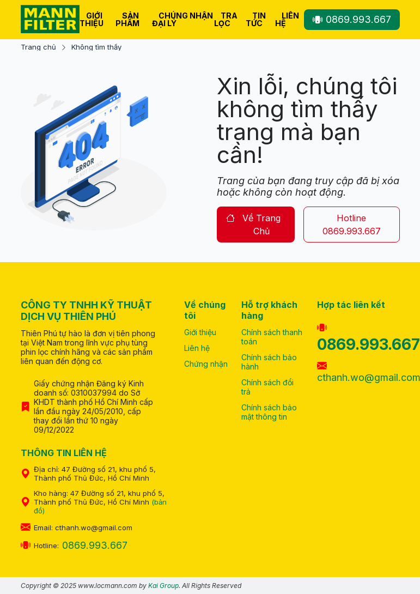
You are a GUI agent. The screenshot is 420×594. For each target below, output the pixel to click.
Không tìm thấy (96, 47)
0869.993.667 (352, 19)
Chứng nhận (206, 363)
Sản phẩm (127, 19)
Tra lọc (226, 19)
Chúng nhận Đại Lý (182, 19)
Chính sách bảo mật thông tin (269, 412)
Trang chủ (38, 47)
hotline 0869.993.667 (351, 225)
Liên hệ (287, 19)
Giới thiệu (92, 19)
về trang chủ (253, 224)
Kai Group (163, 585)
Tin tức (256, 19)
